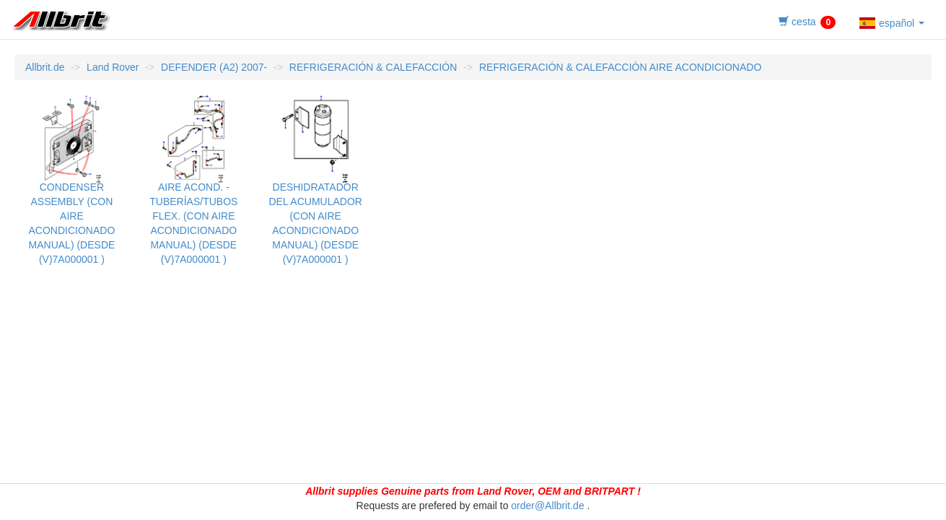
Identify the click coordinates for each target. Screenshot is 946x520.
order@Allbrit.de (547, 505)
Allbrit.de (44, 67)
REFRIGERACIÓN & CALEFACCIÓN (373, 67)
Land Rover (113, 67)
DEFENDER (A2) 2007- (214, 67)
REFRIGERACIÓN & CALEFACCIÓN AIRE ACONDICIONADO (620, 67)
